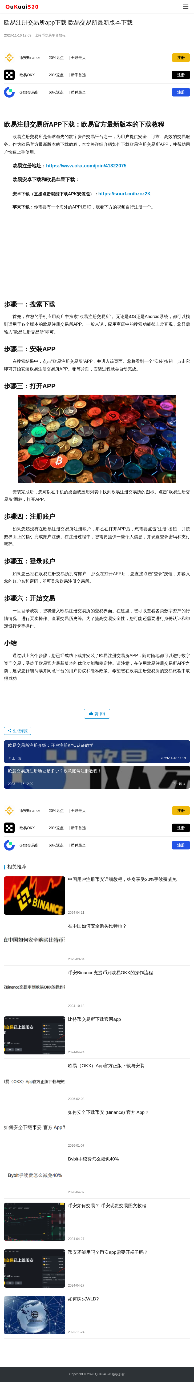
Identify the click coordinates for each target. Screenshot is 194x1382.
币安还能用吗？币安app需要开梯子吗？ (108, 1252)
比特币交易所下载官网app (94, 1019)
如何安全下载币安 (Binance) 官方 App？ (108, 1112)
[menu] (185, 6)
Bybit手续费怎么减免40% (93, 1159)
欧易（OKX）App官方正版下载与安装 (106, 1065)
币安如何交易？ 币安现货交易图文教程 (107, 1205)
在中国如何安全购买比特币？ (97, 926)
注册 (181, 57)
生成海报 (17, 731)
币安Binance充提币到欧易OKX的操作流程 (110, 972)
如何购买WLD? (83, 1299)
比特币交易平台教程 (50, 35)
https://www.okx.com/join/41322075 (86, 165)
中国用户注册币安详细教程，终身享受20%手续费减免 (122, 879)
